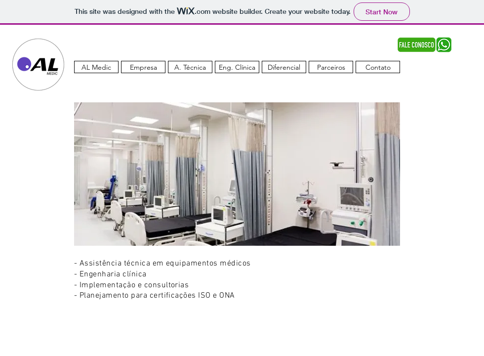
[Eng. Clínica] (237, 67)
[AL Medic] (96, 67)
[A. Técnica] (190, 67)
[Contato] (378, 67)
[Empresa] (143, 67)
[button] (237, 174)
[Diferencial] (284, 67)
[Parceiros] (331, 67)
